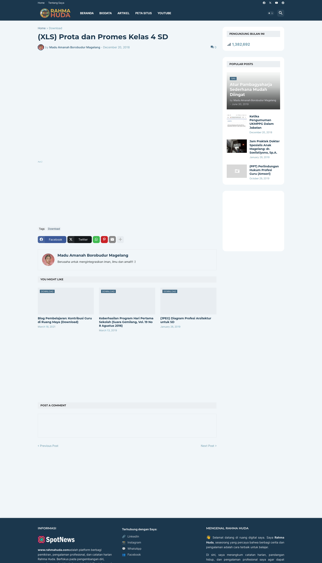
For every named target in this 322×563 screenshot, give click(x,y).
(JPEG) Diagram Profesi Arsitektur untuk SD (185, 320)
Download (55, 28)
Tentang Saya (56, 2)
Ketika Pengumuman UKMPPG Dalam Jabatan (262, 122)
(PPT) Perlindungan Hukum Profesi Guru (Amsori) (264, 170)
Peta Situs (143, 13)
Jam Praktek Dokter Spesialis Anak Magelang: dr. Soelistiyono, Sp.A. (265, 146)
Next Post (207, 445)
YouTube (164, 13)
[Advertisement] (127, 193)
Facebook (131, 555)
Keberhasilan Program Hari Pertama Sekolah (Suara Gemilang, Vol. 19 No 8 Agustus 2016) (126, 322)
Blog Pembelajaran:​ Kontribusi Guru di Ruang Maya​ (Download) (65, 320)
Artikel (123, 13)
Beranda (87, 13)
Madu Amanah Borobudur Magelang (93, 255)
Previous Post (49, 445)
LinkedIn (130, 536)
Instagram (131, 542)
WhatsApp (131, 549)
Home (41, 2)
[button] (270, 13)
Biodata (105, 13)
